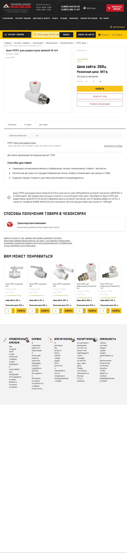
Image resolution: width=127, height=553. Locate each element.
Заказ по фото (86, 35)
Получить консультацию (100, 104)
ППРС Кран (81, 43)
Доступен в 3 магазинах (87, 76)
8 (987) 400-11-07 (70, 9)
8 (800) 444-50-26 (70, 6)
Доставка (43, 124)
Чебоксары (91, 8)
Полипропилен (66, 43)
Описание (12, 124)
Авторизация (118, 27)
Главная (7, 43)
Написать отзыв (113, 146)
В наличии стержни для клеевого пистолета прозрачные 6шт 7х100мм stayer (38, 243)
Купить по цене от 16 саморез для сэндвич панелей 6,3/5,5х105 (32, 238)
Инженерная (51, 43)
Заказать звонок (117, 8)
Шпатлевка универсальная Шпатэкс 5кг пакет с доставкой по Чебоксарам (37, 240)
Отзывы (27, 124)
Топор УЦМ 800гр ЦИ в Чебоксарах (20, 245)
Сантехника (38, 43)
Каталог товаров (22, 43)
